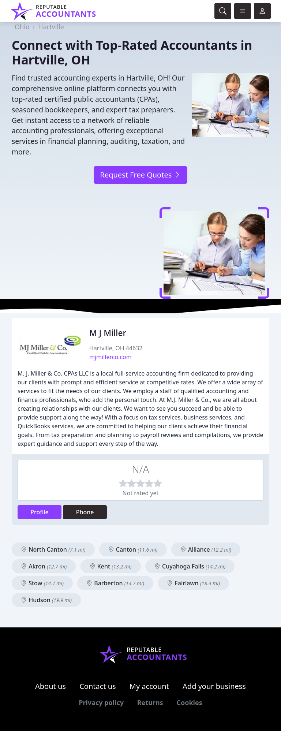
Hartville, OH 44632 (115, 348)
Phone (85, 512)
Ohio (22, 26)
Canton (133, 549)
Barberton (115, 583)
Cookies (189, 702)
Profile (39, 512)
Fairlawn (193, 583)
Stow (42, 583)
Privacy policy (101, 702)
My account (149, 686)
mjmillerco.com (110, 357)
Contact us (97, 686)
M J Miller (107, 333)
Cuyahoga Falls (190, 566)
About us (50, 686)
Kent (111, 566)
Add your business (214, 686)
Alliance (205, 549)
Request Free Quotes (140, 175)
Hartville (51, 26)
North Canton (53, 549)
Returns (150, 702)
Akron (44, 566)
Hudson (46, 600)
